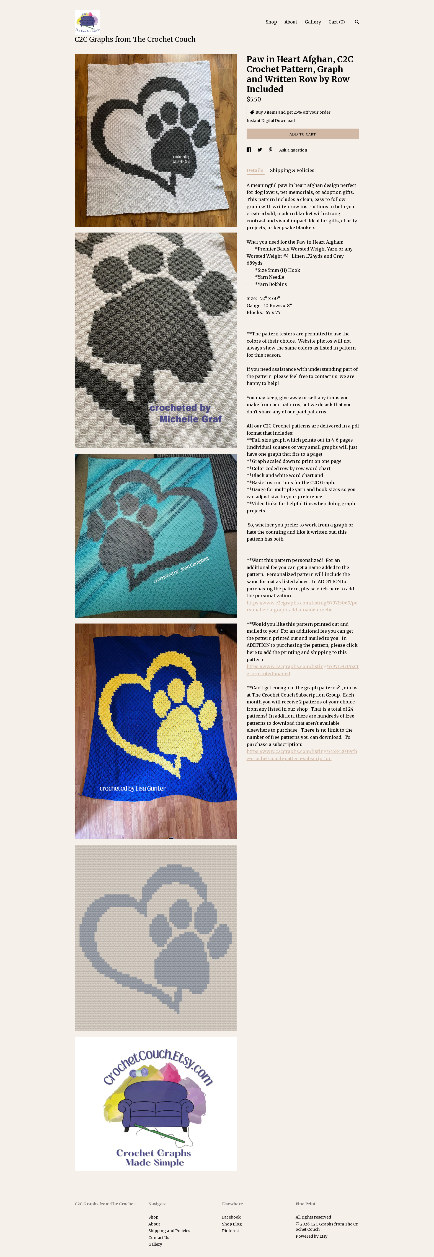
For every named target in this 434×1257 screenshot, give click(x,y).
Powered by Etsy (311, 1236)
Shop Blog (232, 1224)
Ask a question (293, 150)
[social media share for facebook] (249, 150)
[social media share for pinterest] (271, 150)
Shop (271, 22)
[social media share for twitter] (260, 150)
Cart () (337, 22)
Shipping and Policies (169, 1230)
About (291, 22)
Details (256, 170)
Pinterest (231, 1230)
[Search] (357, 23)
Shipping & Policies (292, 170)
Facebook (231, 1217)
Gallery (313, 22)
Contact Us (158, 1237)
